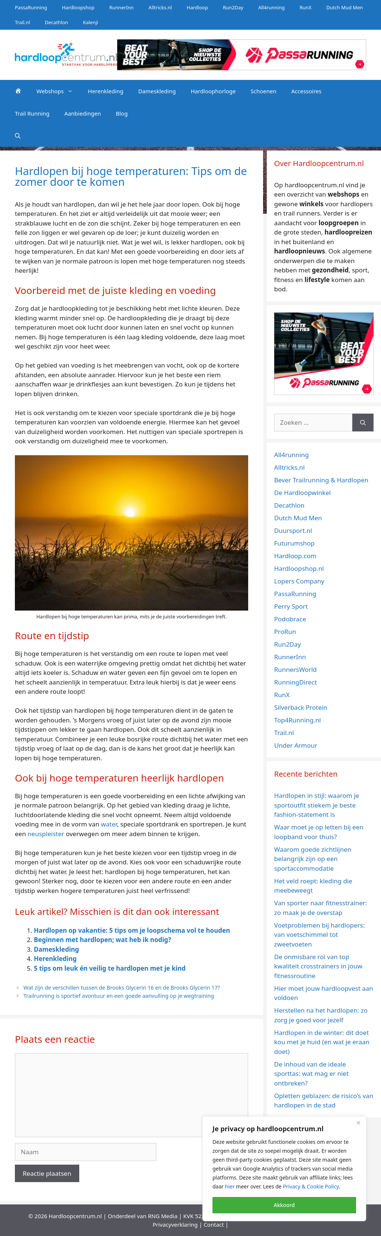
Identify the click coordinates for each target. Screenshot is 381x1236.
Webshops (58, 91)
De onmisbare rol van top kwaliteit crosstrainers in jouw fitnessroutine (318, 966)
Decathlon (56, 22)
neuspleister (46, 833)
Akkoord (284, 1205)
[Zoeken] (363, 422)
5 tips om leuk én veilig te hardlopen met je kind (110, 968)
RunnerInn (121, 7)
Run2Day (233, 7)
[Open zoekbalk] (17, 135)
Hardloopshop (78, 7)
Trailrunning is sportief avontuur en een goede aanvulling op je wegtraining (118, 995)
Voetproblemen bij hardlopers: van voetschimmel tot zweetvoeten (319, 934)
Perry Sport (291, 606)
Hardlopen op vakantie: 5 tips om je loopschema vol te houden (132, 930)
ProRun (285, 631)
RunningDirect (295, 682)
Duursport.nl (293, 530)
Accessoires (306, 91)
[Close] (358, 1122)
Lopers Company (299, 581)
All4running (271, 7)
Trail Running (32, 113)
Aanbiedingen (82, 113)
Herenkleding (105, 91)
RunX (305, 7)
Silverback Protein (300, 707)
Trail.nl (22, 22)
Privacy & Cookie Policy (311, 1186)
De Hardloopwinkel (302, 492)
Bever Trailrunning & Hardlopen (321, 480)
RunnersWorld (295, 669)
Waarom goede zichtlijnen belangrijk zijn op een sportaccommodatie (313, 859)
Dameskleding (157, 91)
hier (230, 1186)
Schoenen (263, 91)
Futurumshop (294, 543)
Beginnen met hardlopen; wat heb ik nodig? (102, 939)
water (109, 824)
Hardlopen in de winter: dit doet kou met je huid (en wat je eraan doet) (321, 1042)
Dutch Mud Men (344, 7)
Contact (214, 1224)
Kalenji (90, 22)
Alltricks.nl (160, 7)
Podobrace (290, 619)
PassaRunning (31, 7)
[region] (284, 1168)
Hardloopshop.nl (299, 568)
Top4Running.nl (297, 720)
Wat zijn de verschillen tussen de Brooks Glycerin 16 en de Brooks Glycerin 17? (121, 987)
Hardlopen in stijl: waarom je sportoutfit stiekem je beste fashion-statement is (316, 805)
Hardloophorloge (213, 91)
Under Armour (295, 745)
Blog (122, 113)
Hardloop (197, 7)
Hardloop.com (295, 555)
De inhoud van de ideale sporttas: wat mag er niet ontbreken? (311, 1073)
